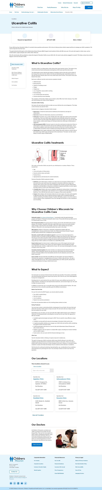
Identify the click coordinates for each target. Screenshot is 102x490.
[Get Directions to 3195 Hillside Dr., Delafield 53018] (43, 403)
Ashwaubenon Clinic (66, 379)
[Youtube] (21, 483)
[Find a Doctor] (37, 444)
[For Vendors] (36, 460)
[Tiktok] (25, 483)
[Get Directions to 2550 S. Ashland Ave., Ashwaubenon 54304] (67, 384)
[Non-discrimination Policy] (81, 464)
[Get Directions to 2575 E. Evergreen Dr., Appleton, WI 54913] (43, 384)
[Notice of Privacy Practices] (81, 460)
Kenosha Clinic (66, 398)
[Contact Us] (14, 471)
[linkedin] (18, 483)
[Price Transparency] (59, 470)
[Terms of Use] (78, 470)
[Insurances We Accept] (60, 467)
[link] (59, 2)
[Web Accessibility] (79, 467)
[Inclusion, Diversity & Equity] (40, 467)
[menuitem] (41, 7)
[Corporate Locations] (38, 464)
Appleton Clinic (42, 379)
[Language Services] (79, 473)
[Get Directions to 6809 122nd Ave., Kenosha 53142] (67, 403)
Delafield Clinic (42, 398)
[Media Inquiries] (37, 470)
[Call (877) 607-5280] (41, 390)
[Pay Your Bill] (57, 460)
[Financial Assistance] (59, 464)
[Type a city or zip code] (41, 370)
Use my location (36, 366)
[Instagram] (14, 483)
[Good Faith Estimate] (59, 473)
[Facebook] (10, 483)
